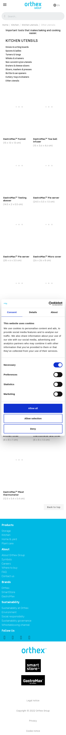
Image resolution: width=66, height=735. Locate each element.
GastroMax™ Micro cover (47, 256)
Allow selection (33, 418)
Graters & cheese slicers (17, 66)
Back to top (53, 507)
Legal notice (33, 700)
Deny (33, 428)
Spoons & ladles (13, 51)
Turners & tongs (13, 54)
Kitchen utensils (22, 40)
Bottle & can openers (16, 73)
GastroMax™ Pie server (46, 197)
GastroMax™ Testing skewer (14, 199)
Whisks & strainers (15, 58)
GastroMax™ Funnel (14, 138)
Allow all (33, 408)
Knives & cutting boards (17, 47)
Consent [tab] (12, 312)
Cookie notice (33, 730)
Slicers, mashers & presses (19, 69)
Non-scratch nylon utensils (19, 62)
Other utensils (12, 81)
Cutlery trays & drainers (17, 77)
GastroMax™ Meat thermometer (13, 493)
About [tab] (54, 312)
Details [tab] (33, 312)
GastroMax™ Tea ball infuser (45, 140)
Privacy (33, 720)
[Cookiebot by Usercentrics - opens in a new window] (48, 304)
